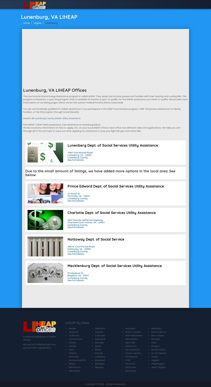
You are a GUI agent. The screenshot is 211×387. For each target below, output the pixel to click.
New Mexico (131, 339)
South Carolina (133, 353)
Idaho (98, 346)
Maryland (100, 360)
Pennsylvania (132, 349)
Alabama (100, 328)
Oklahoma (130, 346)
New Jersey (157, 335)
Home (26, 23)
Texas (154, 356)
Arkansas (74, 331)
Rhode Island (158, 349)
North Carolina (133, 331)
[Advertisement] (105, 51)
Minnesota (74, 367)
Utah (128, 360)
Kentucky (74, 356)
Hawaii (72, 346)
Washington (158, 363)
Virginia (37, 23)
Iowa (71, 349)
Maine (72, 363)
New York (130, 342)
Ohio (153, 342)
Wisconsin (130, 367)
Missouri (99, 367)
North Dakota (158, 331)
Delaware (100, 339)
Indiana (73, 353)
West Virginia (158, 367)
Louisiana (100, 356)
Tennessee (131, 356)
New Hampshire (133, 335)
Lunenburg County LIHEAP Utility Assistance (57, 118)
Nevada (155, 339)
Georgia (99, 342)
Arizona (99, 331)
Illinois (98, 349)
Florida (72, 342)
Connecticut (76, 339)
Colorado (100, 335)
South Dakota (158, 353)
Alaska (72, 328)
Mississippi (74, 370)
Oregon (155, 346)
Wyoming (130, 370)
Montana (130, 328)
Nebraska (156, 328)
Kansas (99, 353)
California (74, 335)
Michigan (99, 363)
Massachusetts (77, 360)
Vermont (130, 363)
